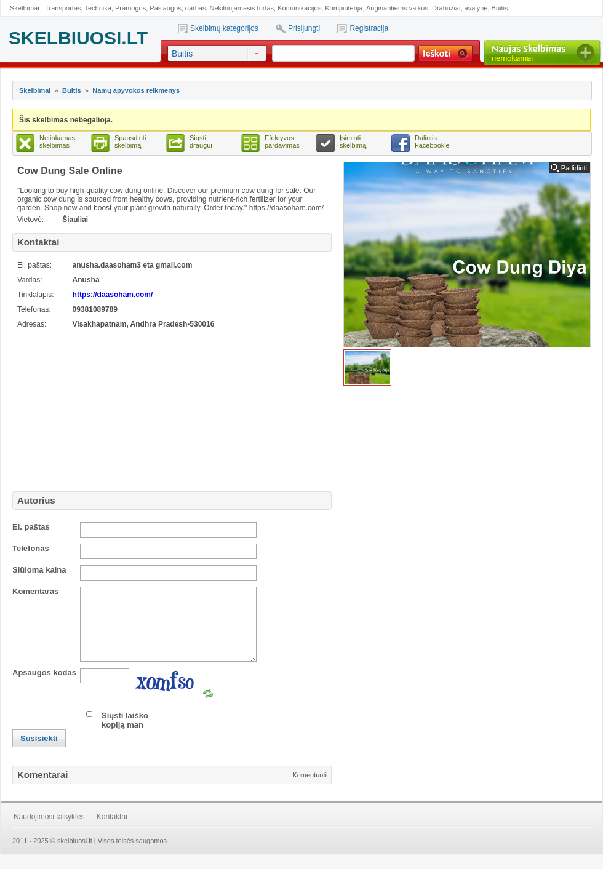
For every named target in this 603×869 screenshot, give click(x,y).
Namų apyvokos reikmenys (136, 90)
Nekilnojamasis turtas (242, 8)
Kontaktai (112, 831)
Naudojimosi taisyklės (49, 831)
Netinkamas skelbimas (57, 141)
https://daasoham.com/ (113, 294)
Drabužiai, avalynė (460, 8)
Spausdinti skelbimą (130, 141)
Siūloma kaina (39, 569)
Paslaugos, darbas (178, 8)
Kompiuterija (343, 8)
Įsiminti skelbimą (353, 141)
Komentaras (35, 591)
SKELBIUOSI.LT (78, 38)
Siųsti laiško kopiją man (125, 735)
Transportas (63, 8)
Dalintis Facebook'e (432, 141)
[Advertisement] (89, 408)
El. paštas (31, 526)
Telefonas (30, 548)
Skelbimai (34, 90)
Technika (97, 8)
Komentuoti (309, 789)
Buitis (500, 8)
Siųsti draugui (201, 141)
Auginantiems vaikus (397, 8)
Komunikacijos (299, 8)
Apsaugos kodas (44, 687)
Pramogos (130, 8)
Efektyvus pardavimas (282, 141)
